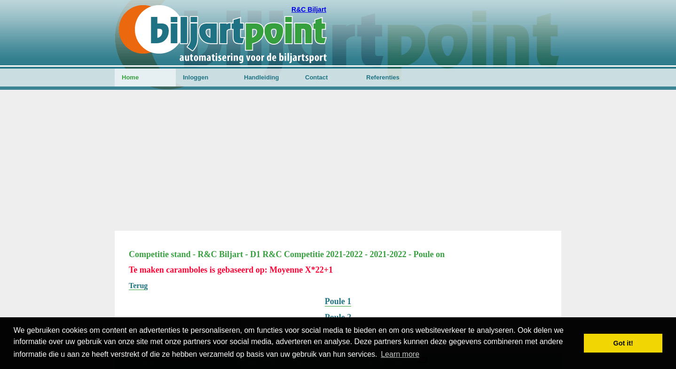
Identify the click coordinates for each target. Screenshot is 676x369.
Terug (138, 286)
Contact (316, 77)
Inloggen (195, 77)
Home (130, 77)
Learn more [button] (400, 354)
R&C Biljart (308, 9)
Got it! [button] (623, 343)
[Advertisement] (338, 160)
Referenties (383, 77)
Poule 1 (338, 301)
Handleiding (261, 77)
